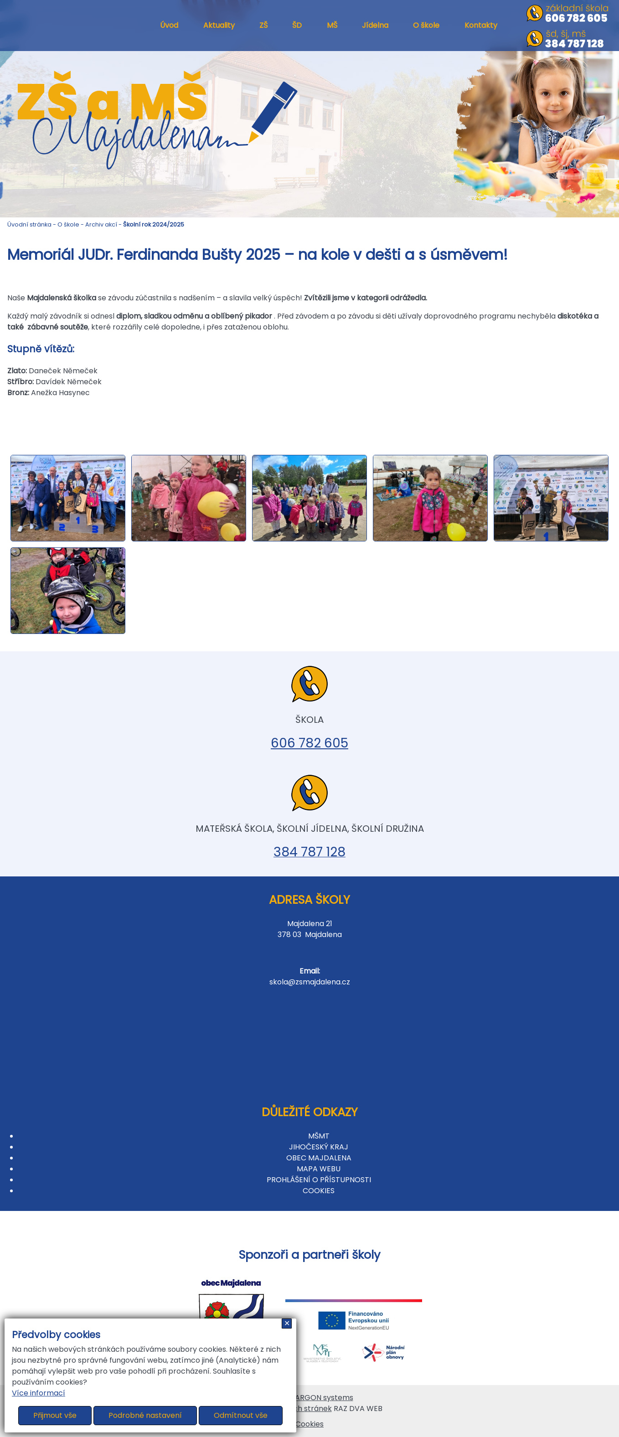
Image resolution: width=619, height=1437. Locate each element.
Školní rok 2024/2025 (153, 224)
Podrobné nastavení (145, 1415)
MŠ (332, 25)
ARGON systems (324, 1397)
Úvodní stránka (29, 224)
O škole (426, 25)
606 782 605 (309, 743)
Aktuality (219, 25)
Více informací (38, 1393)
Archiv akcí (101, 224)
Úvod (169, 25)
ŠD (297, 25)
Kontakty (480, 25)
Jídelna (375, 25)
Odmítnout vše (241, 1415)
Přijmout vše (55, 1415)
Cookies (309, 1424)
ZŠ (263, 25)
